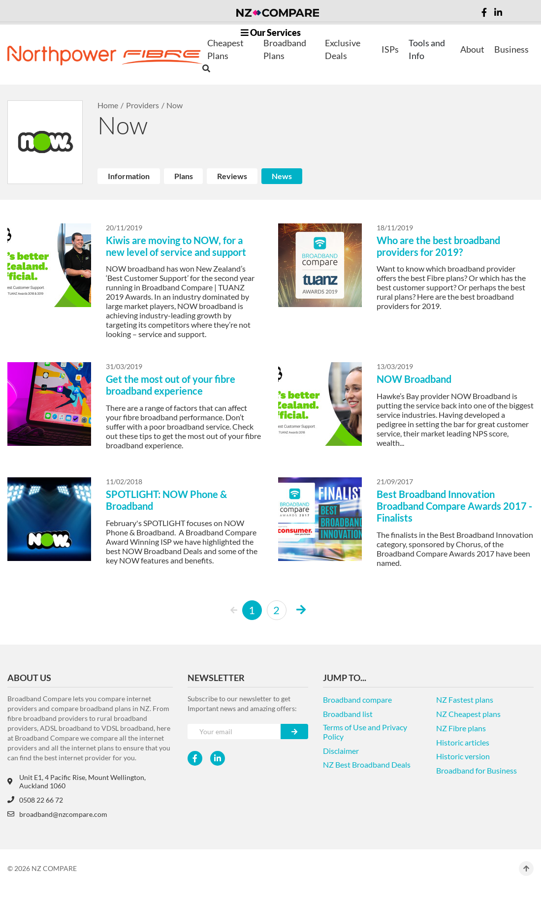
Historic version (463, 756)
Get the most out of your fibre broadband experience (170, 385)
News (282, 176)
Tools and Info (427, 49)
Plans (183, 176)
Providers (142, 105)
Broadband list (348, 713)
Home (107, 105)
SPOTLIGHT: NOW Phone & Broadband (166, 500)
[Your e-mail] (234, 731)
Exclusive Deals (342, 49)
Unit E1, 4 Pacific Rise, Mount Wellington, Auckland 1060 (76, 781)
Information (129, 176)
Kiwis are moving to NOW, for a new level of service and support (176, 246)
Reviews (232, 176)
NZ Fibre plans (461, 728)
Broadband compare (357, 699)
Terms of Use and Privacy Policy (365, 731)
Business (511, 49)
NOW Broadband (414, 379)
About (472, 49)
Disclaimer (341, 750)
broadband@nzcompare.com (57, 814)
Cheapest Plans (225, 49)
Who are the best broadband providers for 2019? (438, 246)
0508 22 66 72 (35, 800)
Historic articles (462, 742)
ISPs (390, 49)
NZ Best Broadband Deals (367, 764)
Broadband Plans (284, 49)
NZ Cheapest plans (468, 713)
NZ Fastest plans (464, 699)
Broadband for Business (476, 770)
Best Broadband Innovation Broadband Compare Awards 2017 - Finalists (454, 506)
